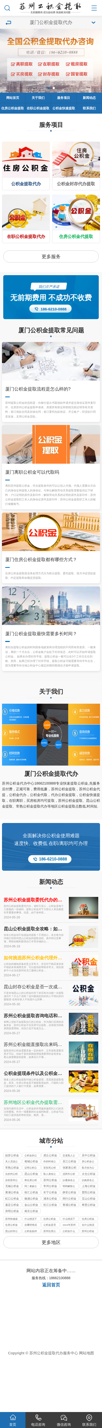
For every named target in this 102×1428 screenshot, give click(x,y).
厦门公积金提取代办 (51, 825)
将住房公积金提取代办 (30, 1233)
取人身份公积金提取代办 (49, 1227)
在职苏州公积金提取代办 (11, 1233)
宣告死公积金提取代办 (49, 1221)
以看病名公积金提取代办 (69, 1233)
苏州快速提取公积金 (11, 1272)
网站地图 (86, 1406)
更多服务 (51, 256)
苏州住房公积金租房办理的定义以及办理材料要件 (49, 1284)
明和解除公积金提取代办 (69, 1239)
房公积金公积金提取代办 (88, 1214)
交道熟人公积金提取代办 (69, 1208)
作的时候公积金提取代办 (49, 1214)
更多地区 (51, 1295)
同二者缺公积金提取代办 (30, 1239)
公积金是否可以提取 (49, 1278)
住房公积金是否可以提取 (11, 1278)
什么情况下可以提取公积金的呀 (30, 1272)
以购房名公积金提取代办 (88, 1233)
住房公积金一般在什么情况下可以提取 (88, 1272)
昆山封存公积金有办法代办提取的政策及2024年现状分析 (11, 1284)
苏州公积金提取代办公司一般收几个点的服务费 (88, 1284)
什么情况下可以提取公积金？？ (69, 1272)
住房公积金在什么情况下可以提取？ (49, 1272)
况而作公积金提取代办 (69, 1227)
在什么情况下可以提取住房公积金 (88, 1278)
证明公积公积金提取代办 (30, 1221)
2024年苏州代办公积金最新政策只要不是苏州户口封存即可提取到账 (69, 1278)
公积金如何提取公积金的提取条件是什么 (30, 1284)
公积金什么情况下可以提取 (69, 1284)
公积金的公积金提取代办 (30, 1208)
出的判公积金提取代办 (11, 1227)
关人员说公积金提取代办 (11, 1214)
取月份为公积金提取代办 (88, 1221)
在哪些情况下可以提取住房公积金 (30, 1278)
